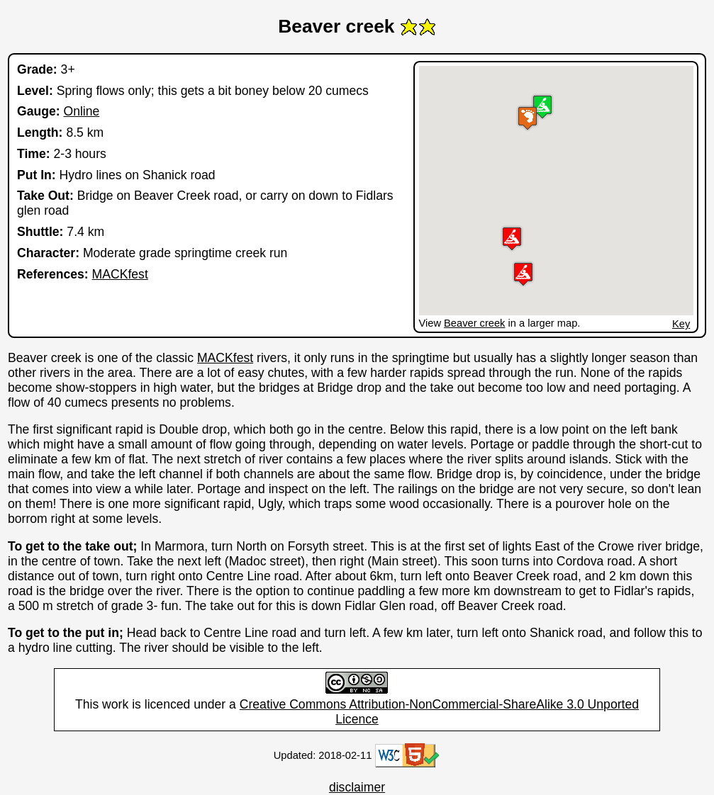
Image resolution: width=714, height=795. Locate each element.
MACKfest (120, 274)
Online (81, 111)
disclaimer (357, 787)
